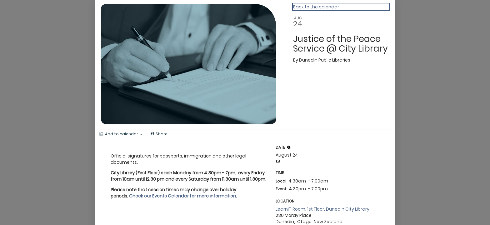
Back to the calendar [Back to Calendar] (316, 7)
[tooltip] (288, 147)
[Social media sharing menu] (158, 134)
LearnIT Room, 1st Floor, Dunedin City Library (322, 209)
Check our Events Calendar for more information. (183, 196)
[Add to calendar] (121, 134)
